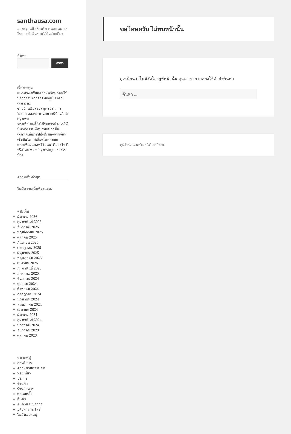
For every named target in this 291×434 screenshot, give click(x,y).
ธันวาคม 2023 (28, 330)
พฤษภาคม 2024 (29, 304)
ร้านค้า (22, 383)
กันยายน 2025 (28, 242)
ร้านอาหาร (25, 388)
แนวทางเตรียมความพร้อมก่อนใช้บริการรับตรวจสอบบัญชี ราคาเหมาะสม (42, 98)
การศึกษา (24, 362)
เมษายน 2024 (27, 309)
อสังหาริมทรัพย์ (28, 409)
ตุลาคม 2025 (27, 237)
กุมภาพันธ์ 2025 (29, 268)
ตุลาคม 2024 (27, 283)
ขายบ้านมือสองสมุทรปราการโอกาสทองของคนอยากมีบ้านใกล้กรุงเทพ (42, 113)
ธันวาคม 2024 (28, 278)
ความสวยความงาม (31, 368)
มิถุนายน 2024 (28, 299)
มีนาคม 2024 (27, 314)
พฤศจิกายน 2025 (30, 232)
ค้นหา (21, 55)
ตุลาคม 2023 (27, 335)
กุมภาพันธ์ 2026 (29, 221)
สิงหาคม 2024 (28, 288)
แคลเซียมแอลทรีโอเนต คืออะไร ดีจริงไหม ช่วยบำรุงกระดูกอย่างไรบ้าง (42, 149)
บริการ (22, 378)
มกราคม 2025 (28, 273)
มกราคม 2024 (28, 325)
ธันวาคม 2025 (28, 227)
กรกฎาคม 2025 (29, 247)
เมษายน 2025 (27, 263)
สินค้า (21, 399)
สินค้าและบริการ (29, 404)
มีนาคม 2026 (27, 216)
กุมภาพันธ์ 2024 (29, 319)
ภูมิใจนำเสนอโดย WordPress (142, 144)
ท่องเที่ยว (24, 373)
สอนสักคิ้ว (25, 393)
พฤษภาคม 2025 (29, 257)
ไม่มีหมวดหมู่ (27, 414)
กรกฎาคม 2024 (29, 294)
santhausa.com (39, 21)
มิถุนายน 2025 (28, 252)
